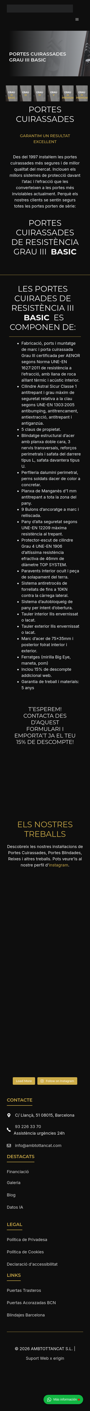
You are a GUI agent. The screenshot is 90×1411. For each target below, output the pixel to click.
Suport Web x (45, 1358)
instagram (58, 865)
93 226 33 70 (28, 1126)
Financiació (18, 1171)
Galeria (14, 1182)
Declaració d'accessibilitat (32, 1264)
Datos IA (15, 1207)
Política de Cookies (25, 1251)
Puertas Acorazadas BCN (31, 1302)
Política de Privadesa (27, 1239)
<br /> (45, 767)
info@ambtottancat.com (38, 1145)
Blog (11, 1195)
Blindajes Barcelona (26, 1315)
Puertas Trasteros (24, 1290)
